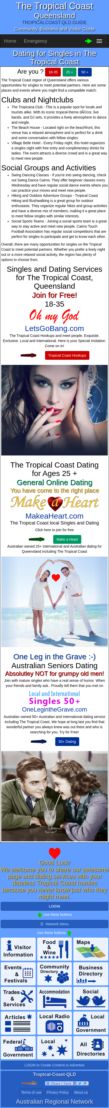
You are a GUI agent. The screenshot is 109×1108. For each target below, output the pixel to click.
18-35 (53, 72)
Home (10, 41)
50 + (84, 72)
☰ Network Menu (54, 924)
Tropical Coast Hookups (67, 355)
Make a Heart (67, 539)
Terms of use (31, 1092)
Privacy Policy (58, 1092)
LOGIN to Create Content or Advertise (54, 1065)
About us (81, 1092)
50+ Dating (67, 742)
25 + (69, 72)
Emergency (35, 41)
